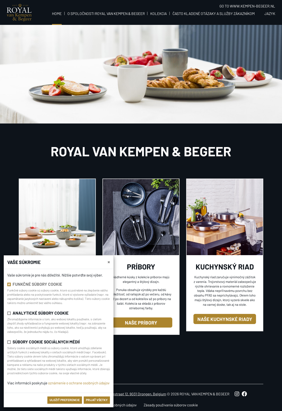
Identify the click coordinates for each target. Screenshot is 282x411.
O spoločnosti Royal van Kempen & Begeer (106, 13)
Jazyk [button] (269, 13)
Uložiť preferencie (65, 400)
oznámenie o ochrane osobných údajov (78, 383)
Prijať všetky (97, 400)
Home (57, 13)
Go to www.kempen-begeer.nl (247, 6)
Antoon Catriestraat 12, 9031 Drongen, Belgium (129, 394)
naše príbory (141, 322)
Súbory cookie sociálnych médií (46, 341)
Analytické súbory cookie (41, 312)
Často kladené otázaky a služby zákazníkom (214, 13)
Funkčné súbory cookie (37, 284)
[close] (108, 261)
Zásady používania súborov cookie (171, 405)
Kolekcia (158, 13)
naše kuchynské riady (224, 319)
